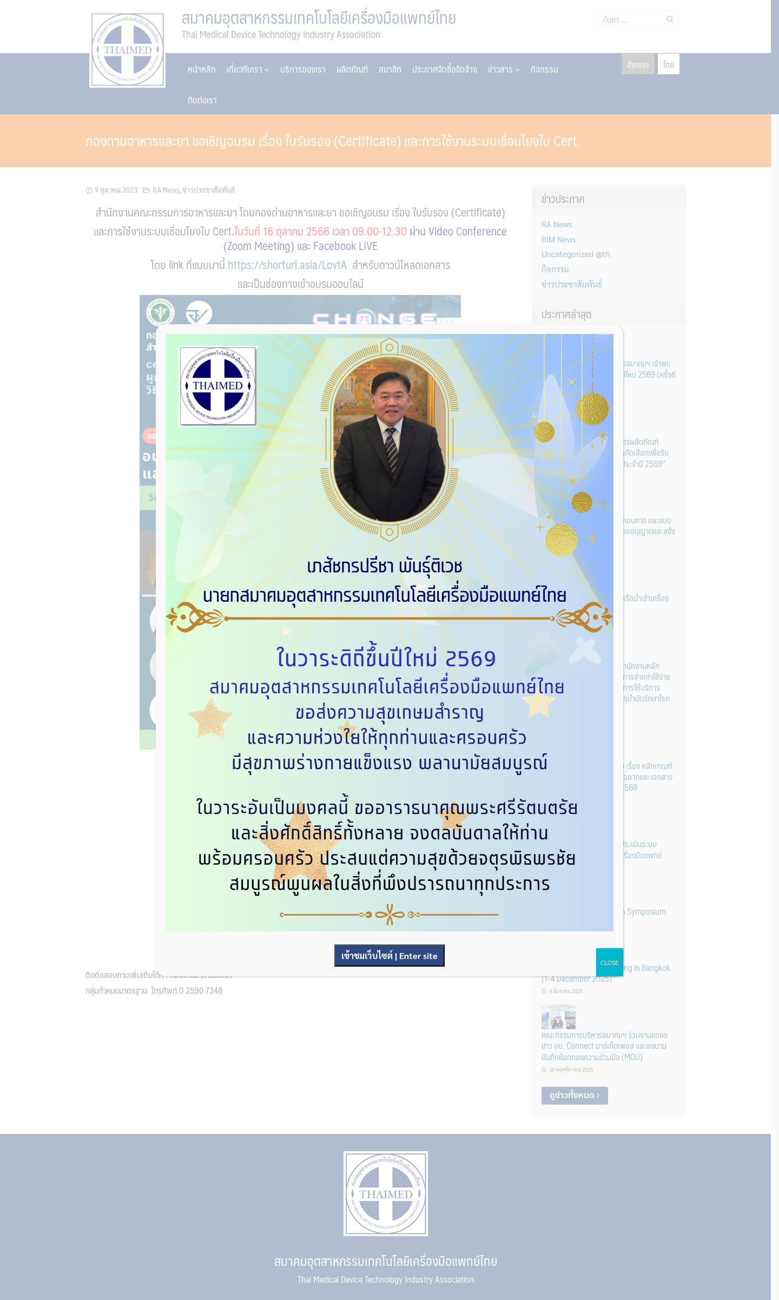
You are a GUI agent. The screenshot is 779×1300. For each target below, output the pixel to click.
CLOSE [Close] (609, 962)
